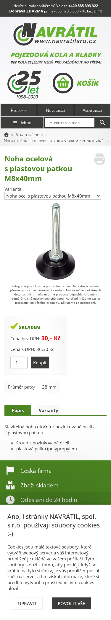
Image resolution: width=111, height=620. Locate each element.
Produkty (19, 110)
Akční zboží (92, 110)
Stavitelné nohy (29, 134)
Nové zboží (55, 110)
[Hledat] (102, 122)
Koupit (40, 362)
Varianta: (13, 189)
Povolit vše (71, 603)
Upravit (27, 603)
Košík (75, 83)
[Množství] (19, 362)
